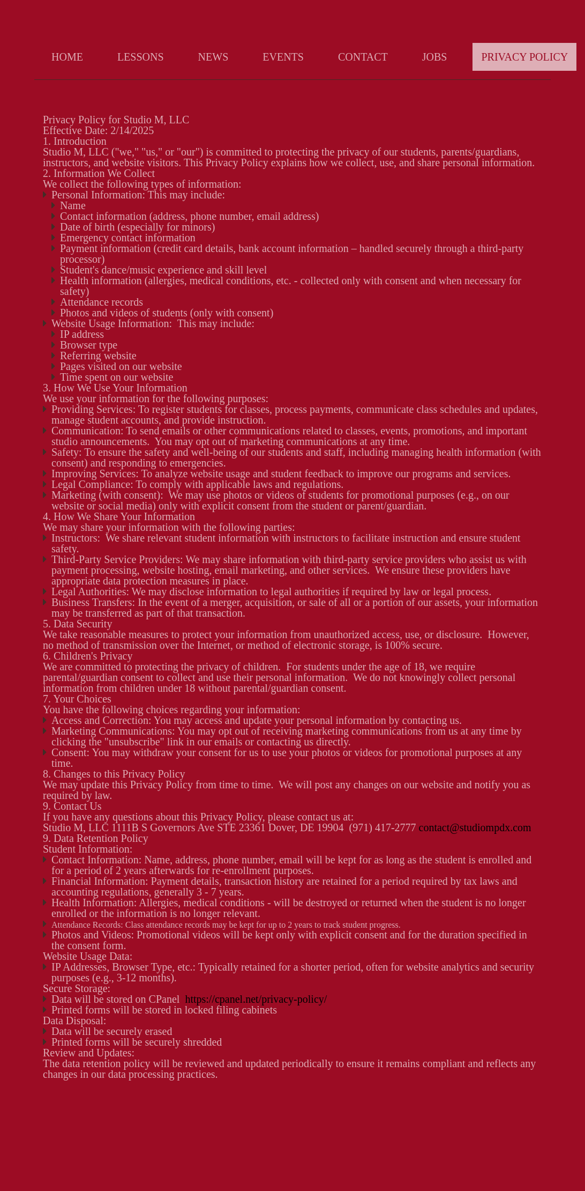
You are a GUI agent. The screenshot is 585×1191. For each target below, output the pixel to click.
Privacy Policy (524, 57)
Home (67, 57)
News (213, 57)
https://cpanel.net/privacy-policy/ (256, 999)
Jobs (434, 57)
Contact (363, 57)
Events (283, 57)
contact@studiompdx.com (475, 827)
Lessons (140, 57)
